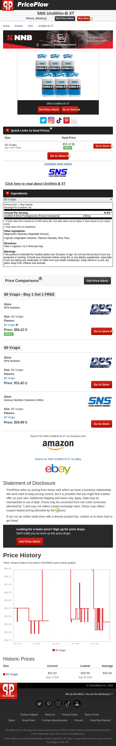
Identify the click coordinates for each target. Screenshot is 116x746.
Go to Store (70, 109)
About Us (50, 714)
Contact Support (29, 714)
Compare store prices (58, 163)
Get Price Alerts (65, 18)
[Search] (99, 5)
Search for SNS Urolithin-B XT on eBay (58, 459)
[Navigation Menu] (108, 5)
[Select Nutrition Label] (58, 199)
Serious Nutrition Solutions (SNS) (23, 400)
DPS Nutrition (12, 307)
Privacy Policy (69, 714)
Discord (79, 720)
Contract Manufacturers (55, 720)
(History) (41, 18)
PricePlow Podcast (100, 720)
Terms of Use (91, 714)
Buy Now (84, 18)
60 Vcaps (9, 324)
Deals (12, 720)
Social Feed (28, 720)
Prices (30, 18)
